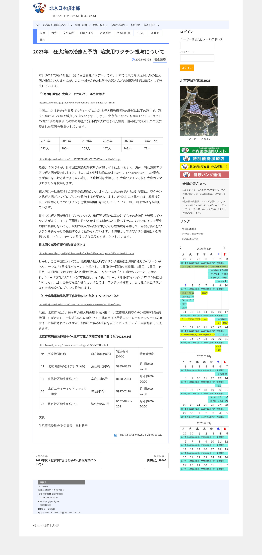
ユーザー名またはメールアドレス (201, 39)
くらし (132, 32)
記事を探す (151, 25)
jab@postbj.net (207, 194)
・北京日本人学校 (191, 238)
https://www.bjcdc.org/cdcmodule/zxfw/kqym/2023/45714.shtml (80, 337)
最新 (42, 32)
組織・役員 (100, 25)
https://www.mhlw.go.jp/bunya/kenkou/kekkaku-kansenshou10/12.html (85, 95)
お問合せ (135, 25)
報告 (53, 32)
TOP (37, 25)
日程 (158, 32)
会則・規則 (82, 25)
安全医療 (66, 32)
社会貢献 (100, 32)
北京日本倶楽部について (57, 25)
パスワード (187, 52)
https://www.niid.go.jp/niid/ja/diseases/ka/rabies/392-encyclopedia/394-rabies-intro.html (96, 245)
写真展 (146, 32)
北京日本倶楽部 (64, 8)
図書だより (83, 32)
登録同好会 (117, 32)
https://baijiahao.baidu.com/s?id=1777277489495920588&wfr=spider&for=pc (88, 152)
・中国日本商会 (190, 229)
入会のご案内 (119, 25)
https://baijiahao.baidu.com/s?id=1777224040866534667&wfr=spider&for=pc (88, 297)
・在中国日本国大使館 (194, 234)
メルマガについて (204, 205)
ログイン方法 (208, 190)
